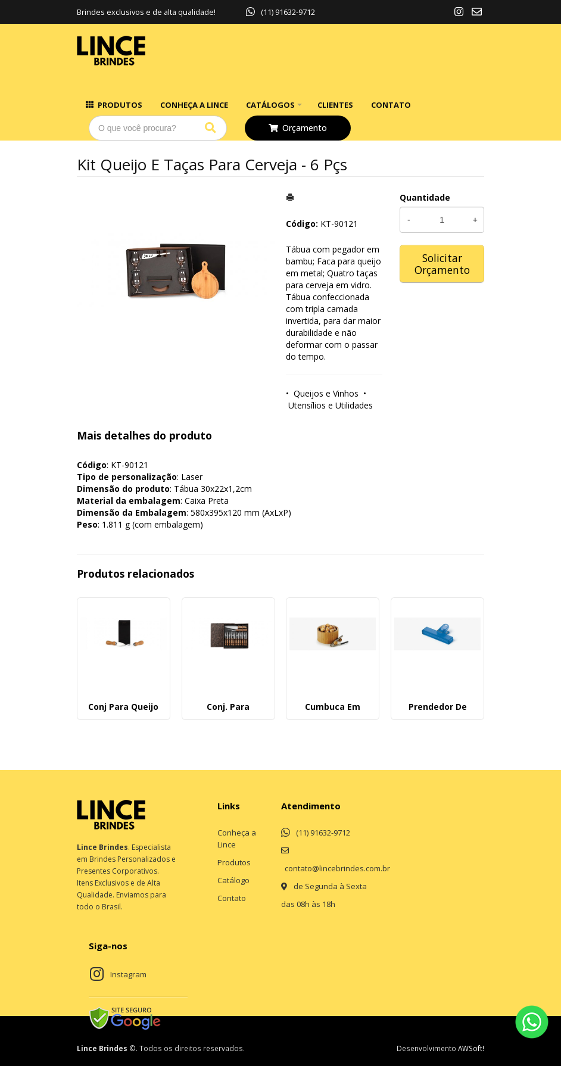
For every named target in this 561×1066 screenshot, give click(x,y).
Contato (391, 104)
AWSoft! (471, 1048)
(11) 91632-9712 (280, 12)
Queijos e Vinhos (326, 393)
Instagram (128, 974)
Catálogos (270, 104)
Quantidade (425, 197)
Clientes (335, 104)
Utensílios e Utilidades (330, 405)
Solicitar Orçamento (442, 264)
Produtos (120, 104)
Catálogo (233, 880)
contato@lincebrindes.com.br (337, 868)
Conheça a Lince (194, 104)
